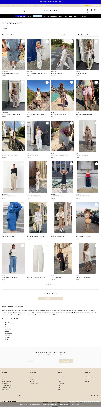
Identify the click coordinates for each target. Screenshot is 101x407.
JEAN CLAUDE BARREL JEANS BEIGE (36, 236)
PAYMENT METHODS (6, 381)
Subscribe (66, 361)
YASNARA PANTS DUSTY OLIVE (9, 155)
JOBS (3, 379)
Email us (19, 395)
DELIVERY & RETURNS (6, 383)
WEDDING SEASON (20, 16)
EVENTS (70, 16)
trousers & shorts (11, 318)
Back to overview (5, 20)
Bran (5, 28)
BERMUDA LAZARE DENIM (8, 236)
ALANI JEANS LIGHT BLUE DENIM (10, 277)
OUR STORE (4, 377)
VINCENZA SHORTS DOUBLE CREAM (36, 114)
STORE (65, 16)
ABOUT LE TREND (5, 376)
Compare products (34, 383)
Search (24, 11)
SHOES (60, 16)
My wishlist (32, 381)
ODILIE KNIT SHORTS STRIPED (58, 114)
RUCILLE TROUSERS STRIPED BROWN (11, 114)
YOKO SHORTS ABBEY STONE (83, 277)
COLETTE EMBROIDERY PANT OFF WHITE (37, 73)
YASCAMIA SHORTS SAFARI (58, 236)
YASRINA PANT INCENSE (82, 155)
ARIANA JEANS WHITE (32, 155)
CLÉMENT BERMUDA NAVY (57, 196)
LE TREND (74, 312)
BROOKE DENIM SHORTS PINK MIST (84, 114)
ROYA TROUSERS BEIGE (82, 73)
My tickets (32, 379)
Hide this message (64, 404)
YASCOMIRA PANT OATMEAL (34, 196)
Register (31, 376)
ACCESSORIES (53, 16)
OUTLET (29, 16)
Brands (76, 16)
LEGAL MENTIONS (6, 387)
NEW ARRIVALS (37, 16)
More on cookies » (76, 404)
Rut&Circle (7, 335)
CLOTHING (46, 16)
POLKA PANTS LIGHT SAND (9, 196)
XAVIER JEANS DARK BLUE (82, 196)
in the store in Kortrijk (89, 312)
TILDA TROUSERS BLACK (57, 277)
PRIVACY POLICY (5, 389)
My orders (32, 377)
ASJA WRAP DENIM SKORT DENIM (10, 73)
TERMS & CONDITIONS (7, 385)
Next (54, 285)
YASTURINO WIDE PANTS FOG (83, 236)
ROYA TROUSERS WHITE (57, 73)
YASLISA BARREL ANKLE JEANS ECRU (36, 277)
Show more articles (50, 298)
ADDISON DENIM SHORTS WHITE (59, 155)
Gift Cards (83, 16)
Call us (7, 395)
